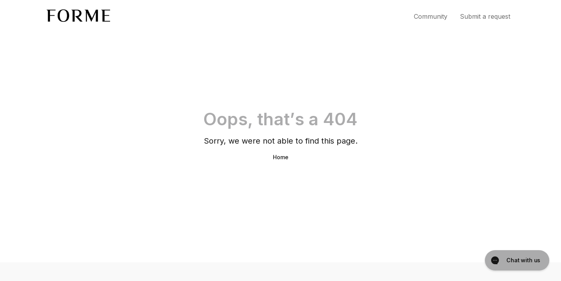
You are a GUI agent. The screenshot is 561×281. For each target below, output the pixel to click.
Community (430, 16)
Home (281, 157)
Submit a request (485, 16)
